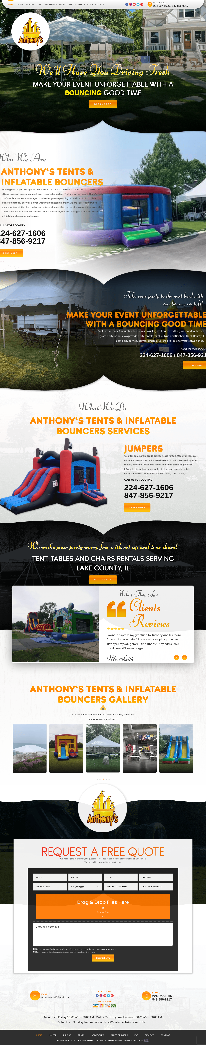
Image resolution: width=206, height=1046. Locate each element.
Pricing (30, 4)
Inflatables (51, 4)
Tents (39, 4)
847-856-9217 (180, 5)
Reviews (88, 4)
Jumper (20, 4)
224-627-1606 (161, 5)
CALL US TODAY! (160, 3)
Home (11, 4)
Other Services (67, 4)
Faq (80, 4)
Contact (99, 4)
